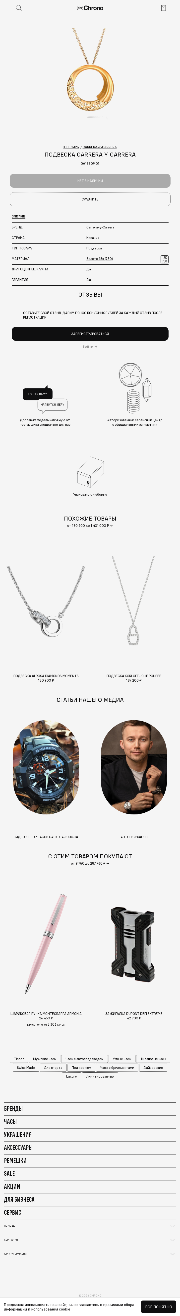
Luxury (71, 1076)
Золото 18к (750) (99, 258)
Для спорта (53, 1067)
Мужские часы (44, 1059)
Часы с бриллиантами (117, 1067)
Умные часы (122, 1059)
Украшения (18, 1134)
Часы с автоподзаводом (84, 1059)
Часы (10, 1121)
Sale (9, 1173)
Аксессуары (18, 1147)
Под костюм (81, 1067)
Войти (87, 346)
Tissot (19, 1059)
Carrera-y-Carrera (100, 227)
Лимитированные (100, 1076)
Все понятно (158, 1306)
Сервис (12, 1212)
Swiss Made (26, 1067)
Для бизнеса (19, 1199)
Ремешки (15, 1160)
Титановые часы (153, 1059)
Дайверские (153, 1067)
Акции (12, 1186)
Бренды (13, 1108)
